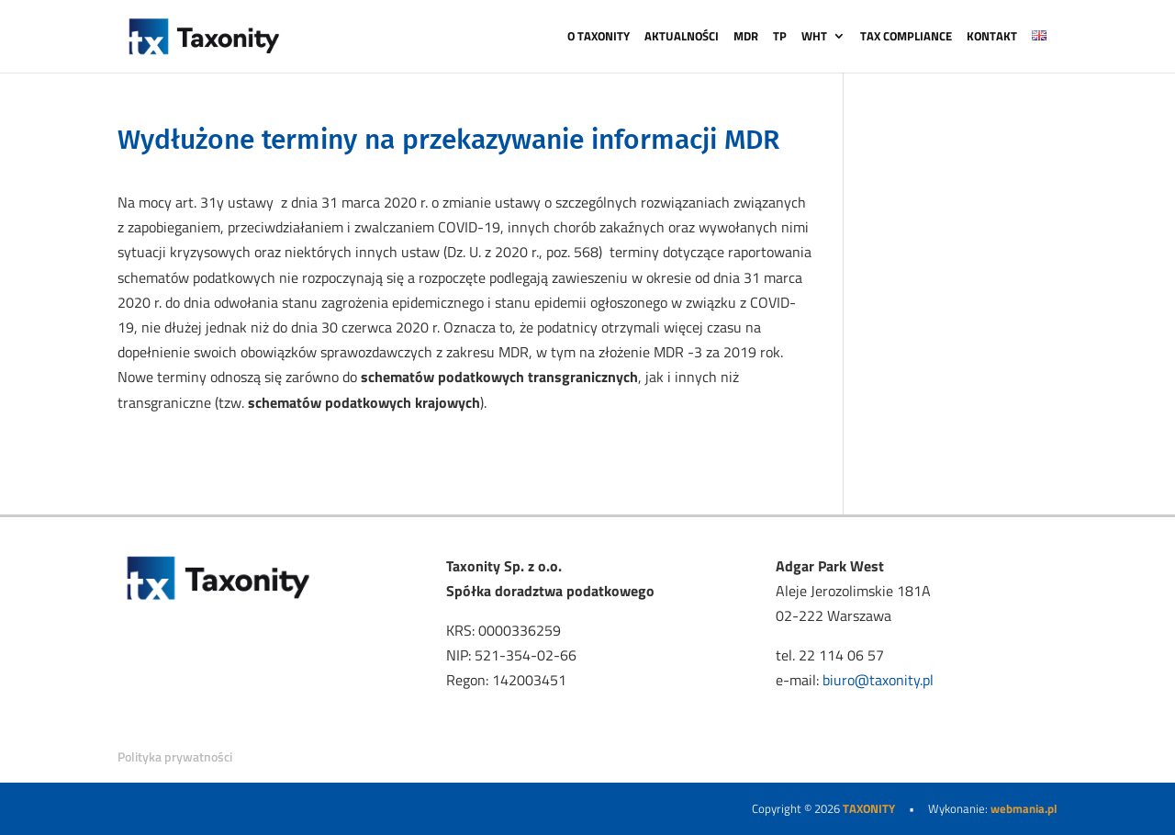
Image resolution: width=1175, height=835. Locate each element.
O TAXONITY (598, 37)
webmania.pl (1024, 808)
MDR (745, 37)
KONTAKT (992, 37)
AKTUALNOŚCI (681, 37)
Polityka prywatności (175, 756)
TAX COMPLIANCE (906, 37)
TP (780, 37)
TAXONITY (869, 808)
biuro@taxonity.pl (878, 680)
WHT (814, 37)
